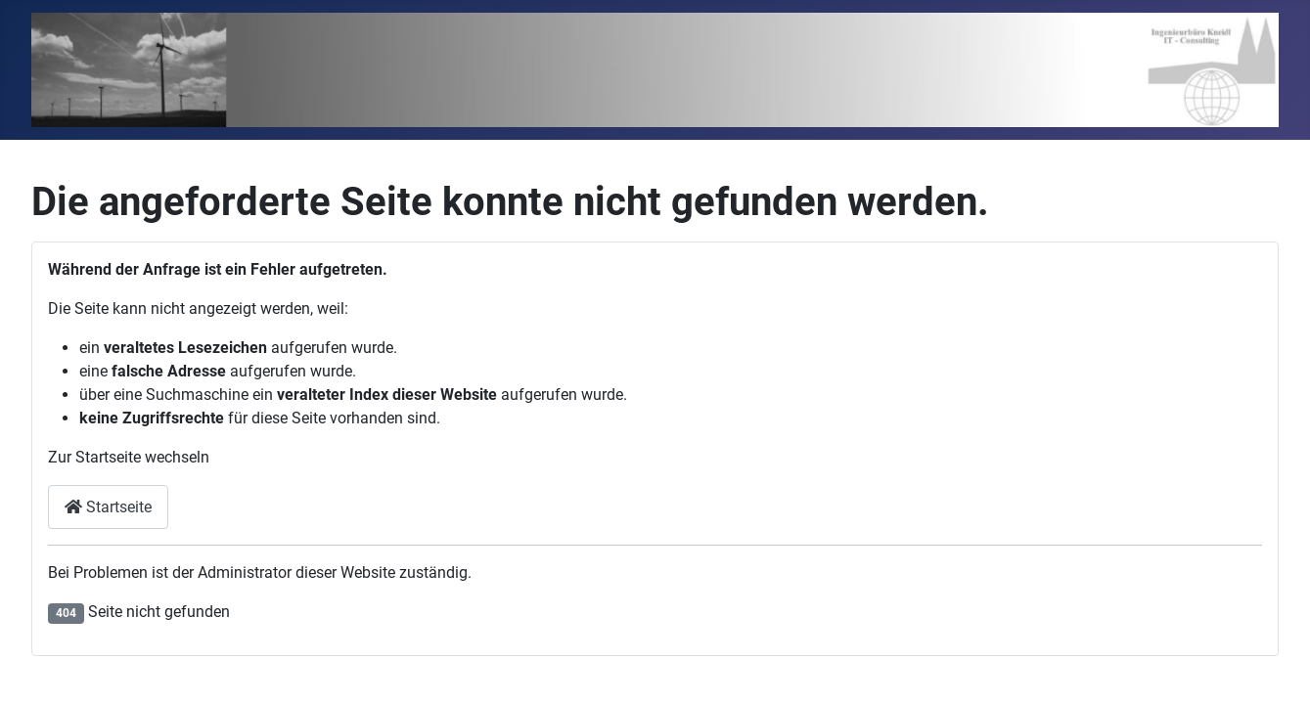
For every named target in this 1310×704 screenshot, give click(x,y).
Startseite (108, 507)
